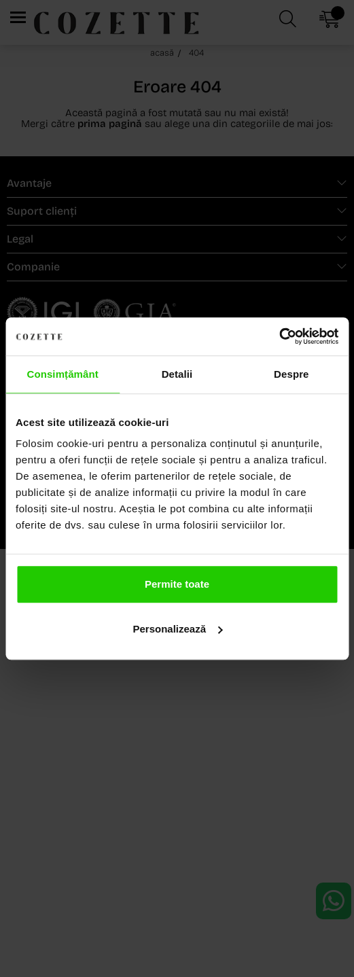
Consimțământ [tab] (62, 374)
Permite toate (177, 584)
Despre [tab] (291, 374)
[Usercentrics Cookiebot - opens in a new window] (278, 336)
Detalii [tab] (177, 374)
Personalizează (177, 629)
